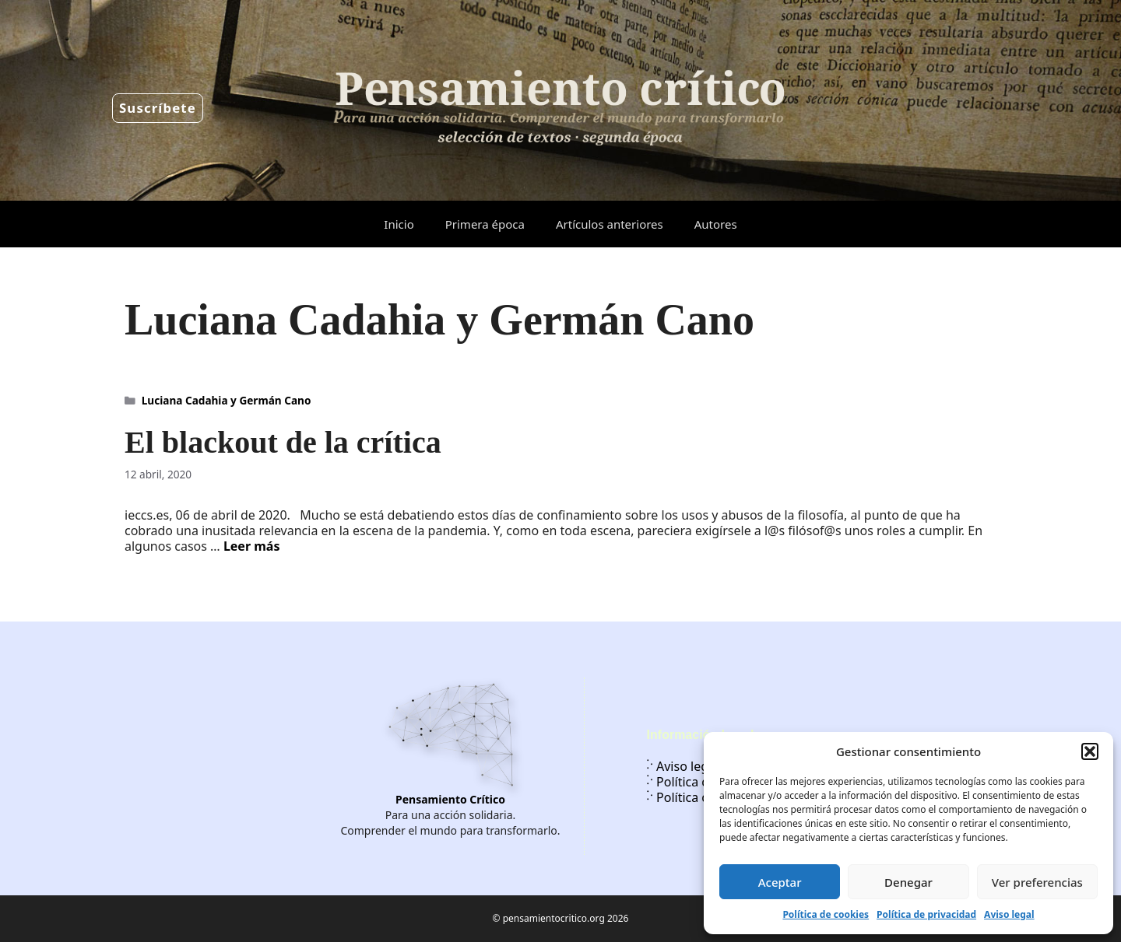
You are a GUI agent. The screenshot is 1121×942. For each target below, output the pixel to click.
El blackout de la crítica (283, 442)
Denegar (908, 882)
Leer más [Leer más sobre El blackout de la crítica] (251, 546)
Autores (715, 224)
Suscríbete (157, 108)
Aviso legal (1009, 914)
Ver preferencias (1037, 882)
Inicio (398, 224)
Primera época (485, 224)
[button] (1090, 751)
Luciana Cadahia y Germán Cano (226, 400)
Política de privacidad (926, 914)
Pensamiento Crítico (450, 799)
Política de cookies (825, 914)
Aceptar (780, 882)
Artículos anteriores (609, 224)
